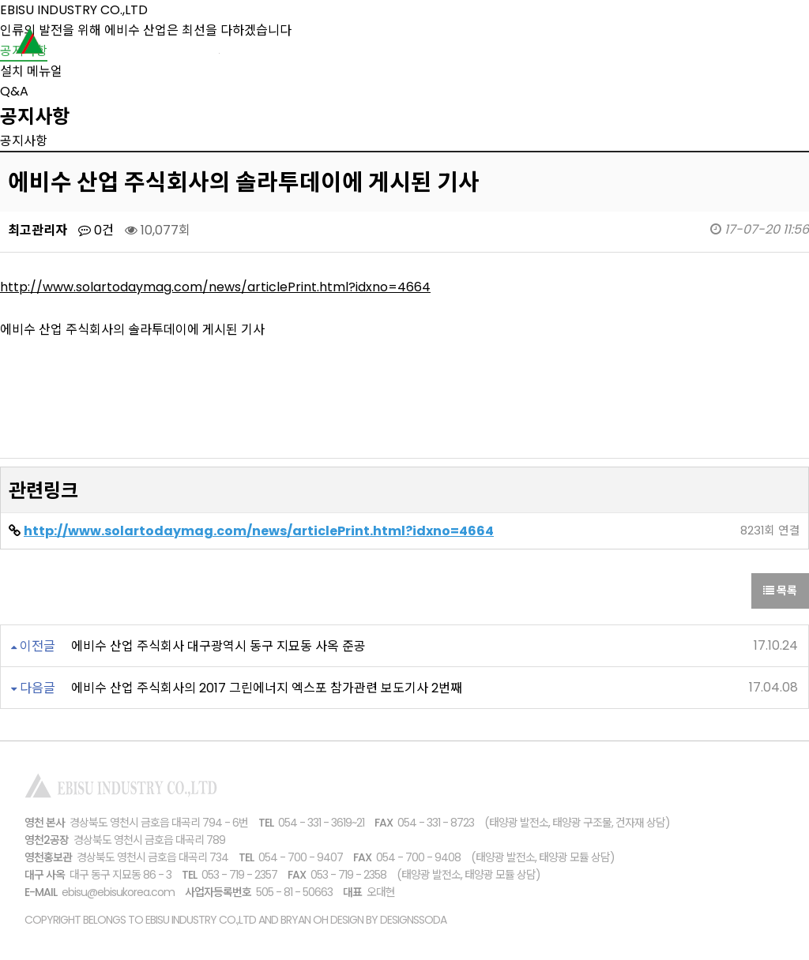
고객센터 (761, 43)
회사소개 (382, 43)
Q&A (14, 91)
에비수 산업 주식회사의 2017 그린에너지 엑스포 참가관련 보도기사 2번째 (266, 688)
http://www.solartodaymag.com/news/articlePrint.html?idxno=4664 (215, 287)
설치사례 (572, 43)
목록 (780, 590)
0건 (96, 230)
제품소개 (477, 43)
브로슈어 (666, 43)
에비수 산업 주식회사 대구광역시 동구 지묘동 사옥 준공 (218, 646)
